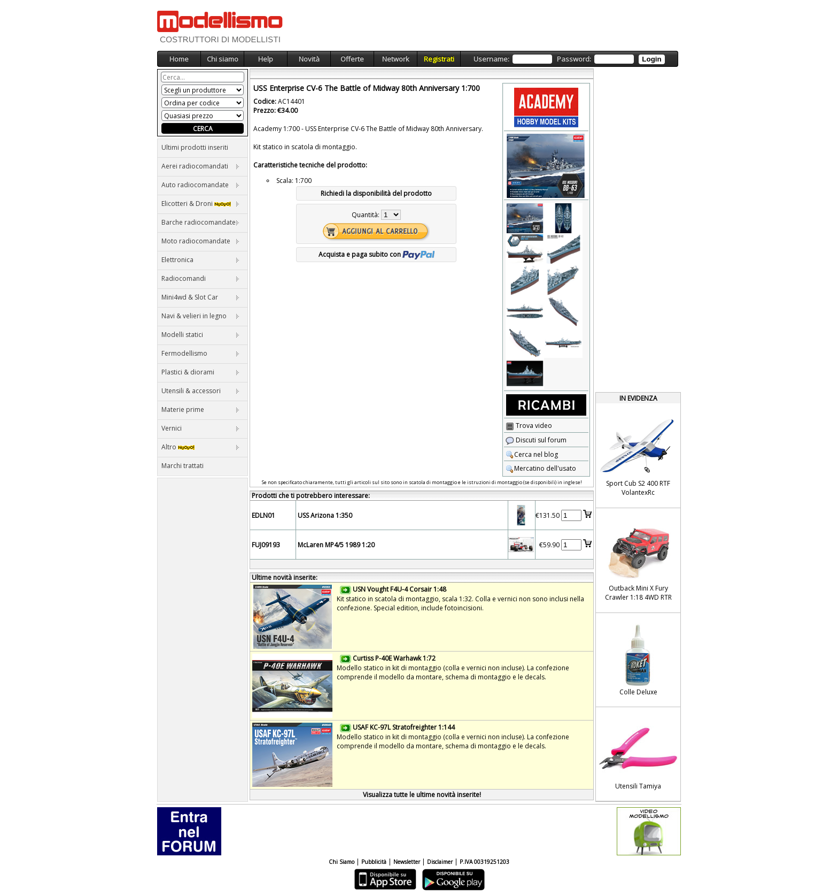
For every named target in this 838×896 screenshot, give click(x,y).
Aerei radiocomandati (200, 166)
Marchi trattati (182, 465)
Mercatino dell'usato (541, 468)
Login (651, 59)
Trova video (529, 425)
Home (179, 59)
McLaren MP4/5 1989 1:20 (336, 544)
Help (265, 59)
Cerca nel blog (532, 454)
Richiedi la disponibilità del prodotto (376, 193)
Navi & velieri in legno (200, 315)
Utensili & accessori (200, 390)
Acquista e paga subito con (376, 254)
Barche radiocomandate (200, 222)
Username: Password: (569, 59)
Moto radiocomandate (200, 241)
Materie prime (200, 409)
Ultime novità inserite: (284, 577)
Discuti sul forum (536, 440)
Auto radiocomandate (200, 184)
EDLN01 (263, 515)
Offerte (352, 59)
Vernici (200, 428)
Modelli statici (200, 334)
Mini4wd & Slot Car (200, 297)
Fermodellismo (200, 353)
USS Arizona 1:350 (325, 515)
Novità (309, 59)
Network (395, 59)
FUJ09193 (266, 544)
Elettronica (200, 259)
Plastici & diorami (200, 372)
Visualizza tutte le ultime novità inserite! (422, 794)
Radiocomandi (200, 278)
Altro (200, 446)
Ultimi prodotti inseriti (194, 147)
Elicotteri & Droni (200, 203)
